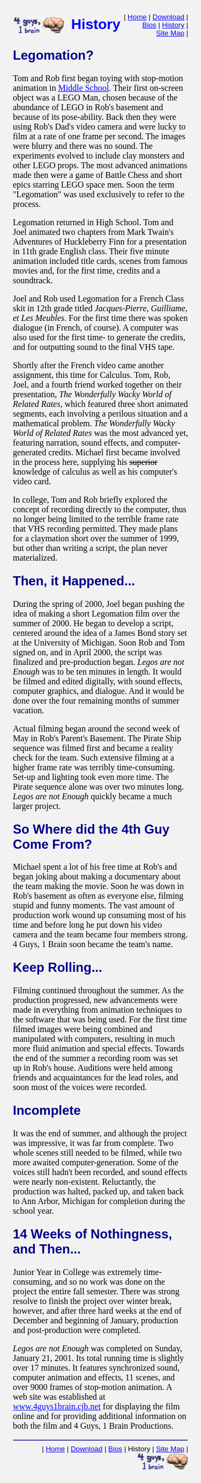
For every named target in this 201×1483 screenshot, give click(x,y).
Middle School (83, 87)
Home (137, 17)
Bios (150, 25)
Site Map (170, 33)
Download (168, 17)
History (173, 25)
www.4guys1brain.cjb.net (57, 1406)
